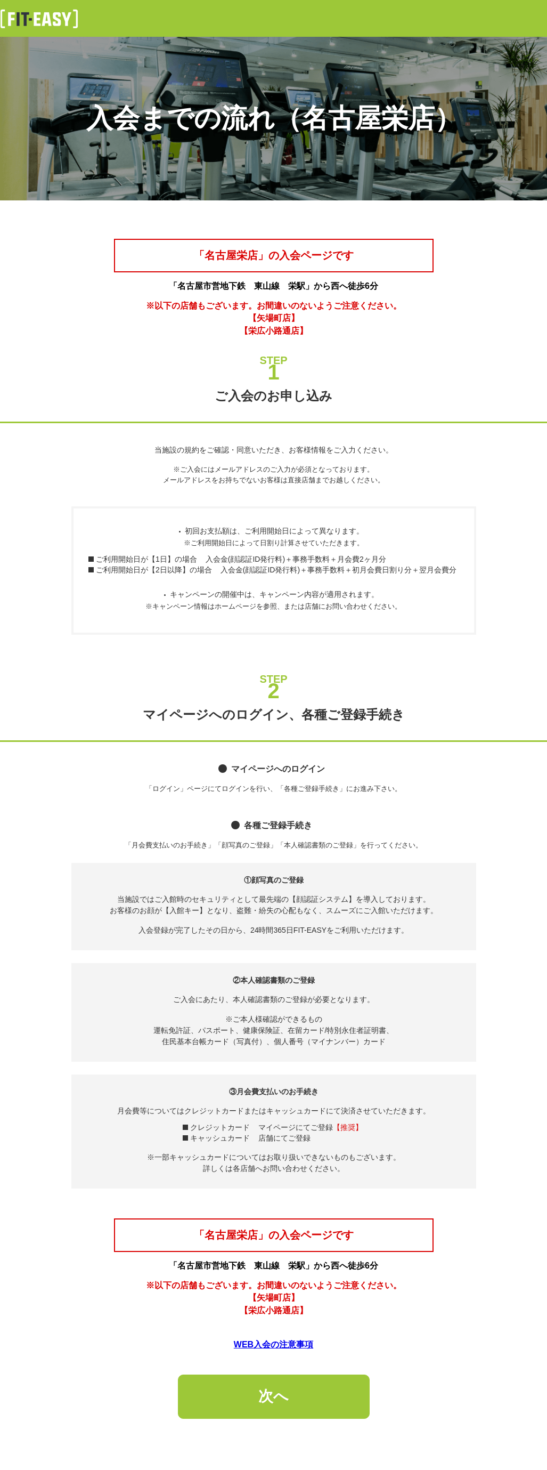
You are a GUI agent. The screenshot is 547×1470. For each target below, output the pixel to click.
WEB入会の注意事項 (273, 1344)
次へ (273, 1396)
